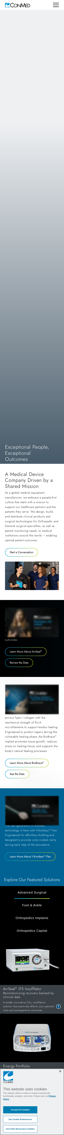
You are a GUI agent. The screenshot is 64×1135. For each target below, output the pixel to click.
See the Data (17, 774)
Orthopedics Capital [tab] (32, 930)
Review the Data (19, 663)
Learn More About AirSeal (26, 652)
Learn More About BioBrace (27, 763)
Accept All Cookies (20, 1110)
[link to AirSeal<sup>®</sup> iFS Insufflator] (32, 999)
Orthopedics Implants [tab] (32, 918)
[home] (17, 4)
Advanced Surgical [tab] (32, 892)
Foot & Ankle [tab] (32, 905)
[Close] (60, 1071)
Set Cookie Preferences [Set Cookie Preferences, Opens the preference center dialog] (20, 1119)
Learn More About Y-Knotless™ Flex (30, 857)
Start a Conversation (21, 552)
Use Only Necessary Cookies (20, 1129)
